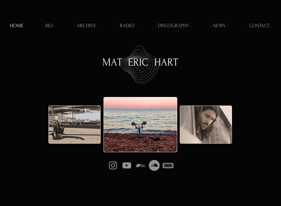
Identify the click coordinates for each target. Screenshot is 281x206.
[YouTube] (126, 165)
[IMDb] (168, 165)
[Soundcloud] (154, 165)
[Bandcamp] (140, 165)
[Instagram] (113, 165)
